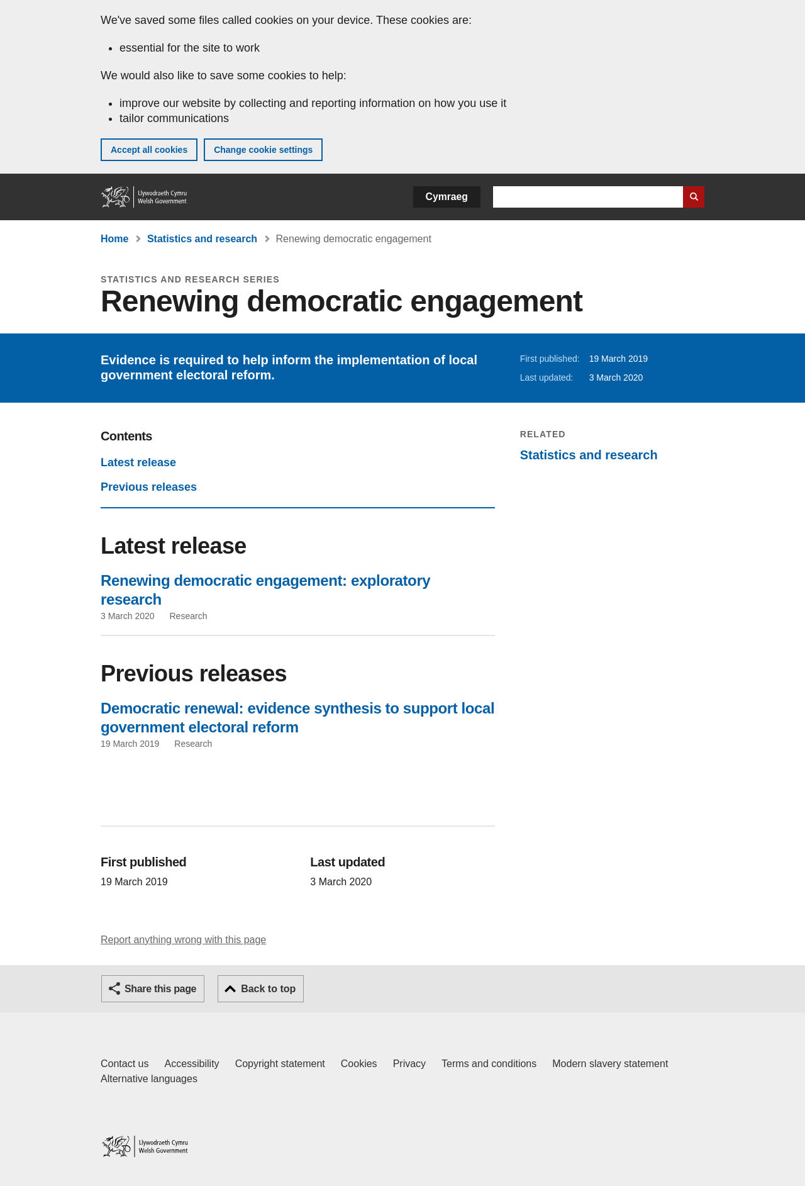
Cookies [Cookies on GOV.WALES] (359, 1063)
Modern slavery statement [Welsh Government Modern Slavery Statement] (610, 1063)
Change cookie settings (263, 150)
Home (114, 238)
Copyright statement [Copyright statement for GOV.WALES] (280, 1063)
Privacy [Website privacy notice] (409, 1063)
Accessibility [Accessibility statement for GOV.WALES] (191, 1063)
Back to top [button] (268, 988)
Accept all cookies (149, 150)
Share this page (160, 988)
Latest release (138, 462)
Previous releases (149, 487)
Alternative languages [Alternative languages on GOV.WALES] (149, 1078)
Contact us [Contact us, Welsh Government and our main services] (124, 1063)
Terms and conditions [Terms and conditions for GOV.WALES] (488, 1063)
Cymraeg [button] (447, 196)
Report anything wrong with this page (183, 939)
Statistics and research (202, 238)
